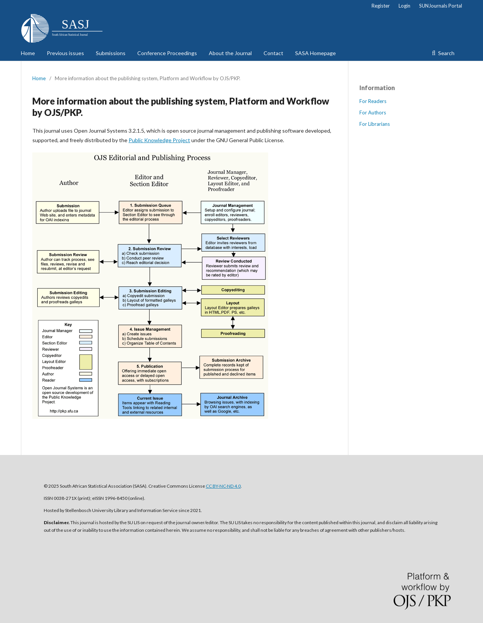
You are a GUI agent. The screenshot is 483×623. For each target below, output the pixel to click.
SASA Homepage (315, 53)
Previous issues (65, 53)
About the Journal (230, 53)
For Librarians (374, 124)
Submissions (111, 53)
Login (404, 6)
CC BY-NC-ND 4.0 (223, 486)
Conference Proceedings (167, 53)
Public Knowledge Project (159, 140)
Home (28, 53)
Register (381, 6)
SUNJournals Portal (440, 6)
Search (445, 53)
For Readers (372, 101)
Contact (273, 53)
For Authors (372, 112)
